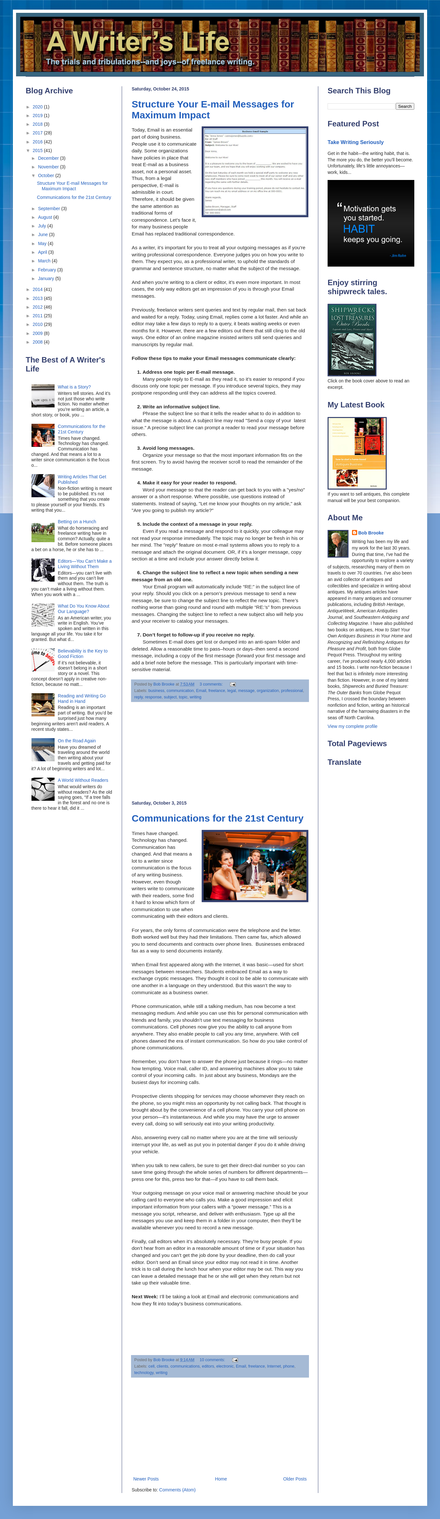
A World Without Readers (83, 780)
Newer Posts (146, 1478)
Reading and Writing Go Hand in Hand (82, 698)
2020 (38, 106)
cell (151, 1366)
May (43, 243)
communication (180, 690)
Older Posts (295, 1478)
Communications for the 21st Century (218, 818)
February (47, 269)
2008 (38, 342)
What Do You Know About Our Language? (83, 608)
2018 (38, 124)
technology (144, 1372)
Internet (274, 1366)
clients (162, 1366)
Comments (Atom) (177, 1489)
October (46, 175)
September (49, 208)
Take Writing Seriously (356, 142)
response (153, 697)
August (45, 217)
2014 (38, 289)
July (42, 225)
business (156, 690)
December (49, 158)
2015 (38, 150)
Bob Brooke (371, 532)
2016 (38, 141)
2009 (38, 333)
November (49, 166)
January (46, 278)
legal (231, 690)
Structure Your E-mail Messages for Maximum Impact (72, 186)
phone (288, 1366)
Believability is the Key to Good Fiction (83, 653)
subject (170, 697)
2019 (38, 115)
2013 (38, 298)
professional (292, 690)
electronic (225, 1366)
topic (183, 697)
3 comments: (211, 684)
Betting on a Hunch (77, 521)
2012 (38, 307)
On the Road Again (77, 740)
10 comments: (212, 1360)
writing (195, 697)
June (43, 234)
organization (268, 690)
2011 (38, 315)
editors (208, 1366)
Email (201, 690)
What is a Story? (74, 386)
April (43, 252)
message (246, 690)
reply (138, 697)
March (45, 260)
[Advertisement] (220, 751)
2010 (38, 324)
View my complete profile (352, 726)
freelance (216, 690)
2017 (38, 132)
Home (221, 1478)
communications (185, 1366)
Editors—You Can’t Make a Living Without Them (85, 564)
